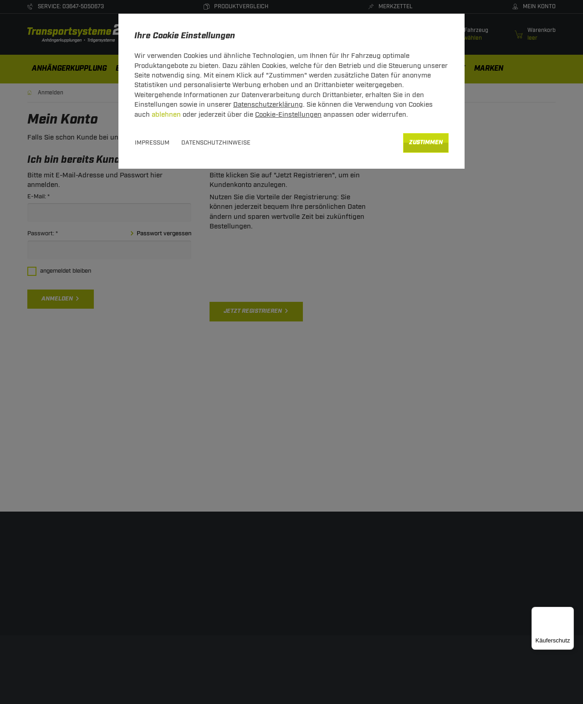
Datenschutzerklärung (268, 104)
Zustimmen (426, 142)
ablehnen (166, 114)
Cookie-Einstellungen (288, 114)
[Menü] (568, 612)
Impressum (152, 142)
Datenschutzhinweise (216, 142)
